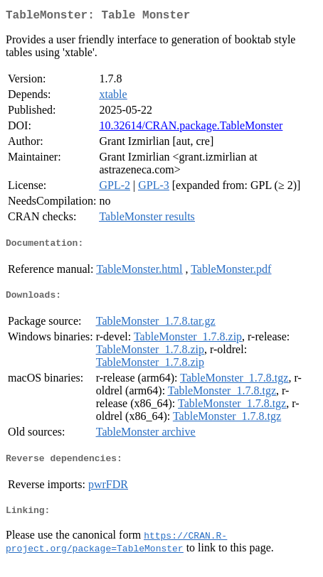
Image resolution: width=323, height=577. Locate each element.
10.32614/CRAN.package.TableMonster (190, 128)
